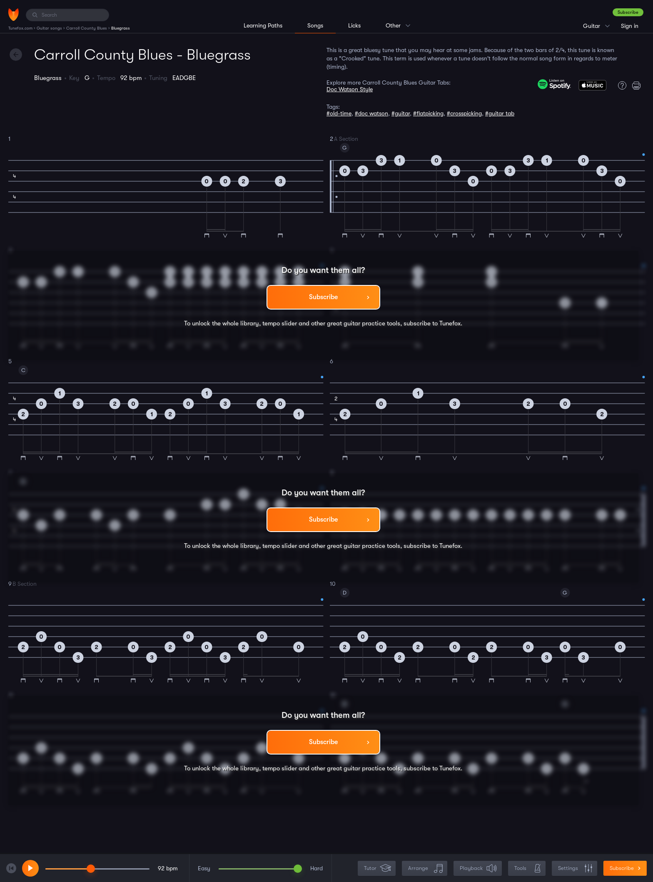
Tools (527, 868)
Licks (354, 25)
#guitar (400, 113)
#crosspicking (464, 113)
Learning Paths (263, 25)
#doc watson (371, 113)
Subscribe (628, 12)
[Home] (13, 14)
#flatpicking (428, 113)
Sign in (629, 25)
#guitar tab (499, 113)
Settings (575, 868)
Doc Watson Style (349, 89)
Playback (478, 868)
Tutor (377, 868)
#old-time (338, 113)
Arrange (425, 868)
